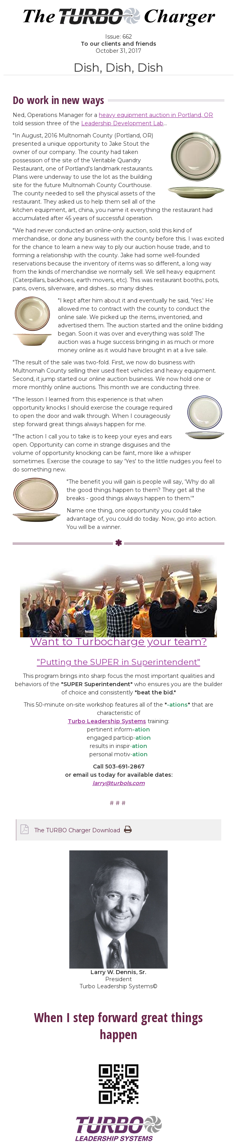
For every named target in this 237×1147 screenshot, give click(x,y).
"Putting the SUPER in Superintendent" (118, 662)
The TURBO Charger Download (77, 830)
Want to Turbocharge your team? (118, 641)
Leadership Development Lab (122, 123)
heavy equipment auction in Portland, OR (156, 115)
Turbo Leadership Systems (107, 721)
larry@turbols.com (119, 783)
